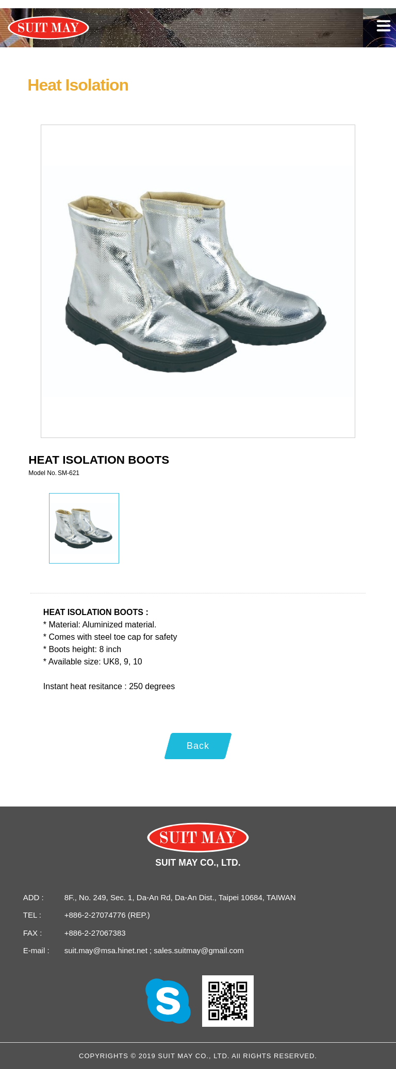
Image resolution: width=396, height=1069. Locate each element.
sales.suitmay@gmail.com (198, 950)
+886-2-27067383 (95, 932)
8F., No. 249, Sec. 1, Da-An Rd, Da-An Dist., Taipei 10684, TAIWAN (180, 897)
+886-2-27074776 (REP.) (107, 914)
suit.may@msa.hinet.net (107, 950)
